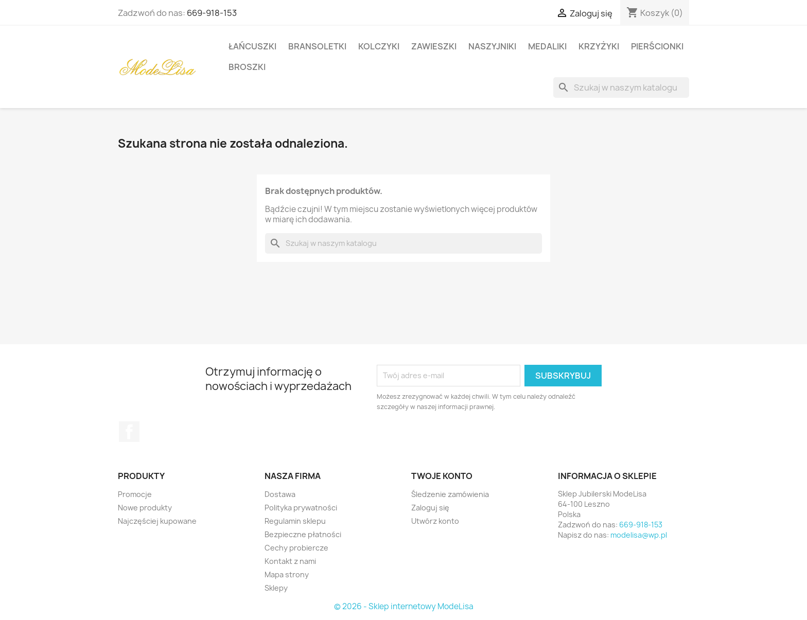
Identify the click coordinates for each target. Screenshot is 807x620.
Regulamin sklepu (295, 521)
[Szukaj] (621, 87)
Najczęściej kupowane (157, 521)
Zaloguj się (430, 507)
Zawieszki (434, 46)
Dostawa (280, 494)
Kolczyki (378, 46)
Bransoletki (317, 46)
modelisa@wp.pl (638, 535)
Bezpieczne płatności (303, 534)
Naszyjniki (492, 46)
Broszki (247, 67)
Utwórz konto (435, 521)
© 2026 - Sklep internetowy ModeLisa (403, 606)
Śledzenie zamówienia (450, 494)
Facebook (129, 431)
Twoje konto (441, 476)
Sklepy (276, 588)
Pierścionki (657, 46)
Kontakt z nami (290, 561)
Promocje (135, 494)
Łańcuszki (252, 46)
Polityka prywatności (301, 507)
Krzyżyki (598, 46)
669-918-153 (212, 13)
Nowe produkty (145, 507)
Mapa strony (287, 574)
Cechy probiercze (296, 548)
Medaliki (547, 46)
